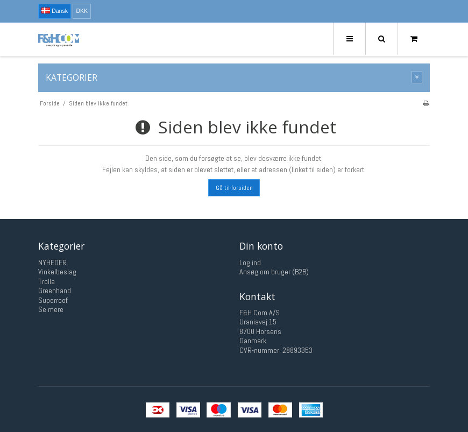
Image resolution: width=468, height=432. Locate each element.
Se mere (50, 309)
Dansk (54, 11)
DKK (82, 11)
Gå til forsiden (234, 187)
